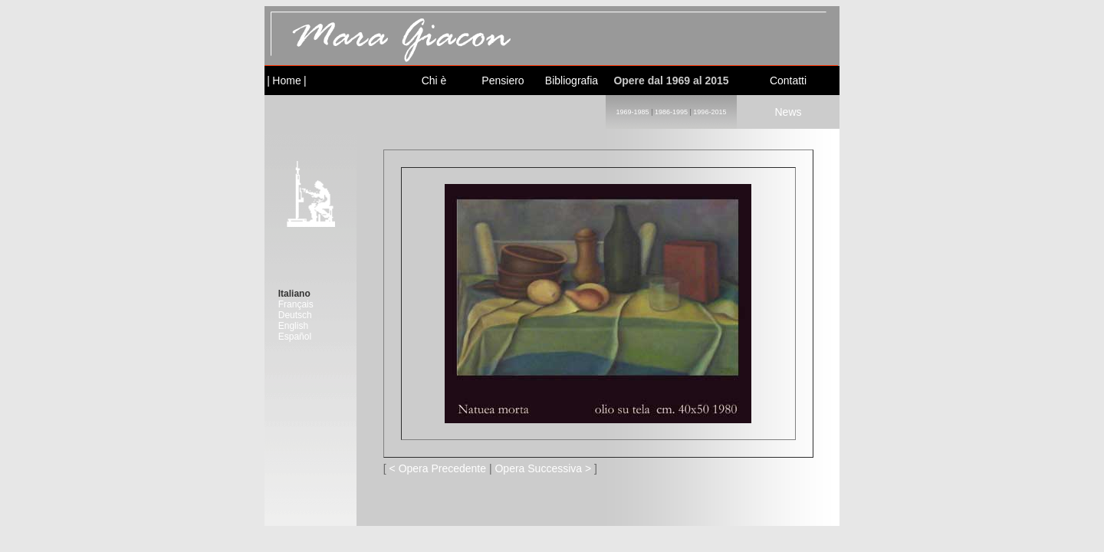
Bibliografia (571, 80)
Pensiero (502, 80)
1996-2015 (709, 112)
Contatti (788, 80)
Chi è (434, 80)
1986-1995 (671, 112)
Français (296, 304)
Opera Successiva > (543, 468)
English (293, 325)
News (787, 112)
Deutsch (295, 315)
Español (294, 336)
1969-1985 (632, 112)
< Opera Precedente (437, 468)
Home (286, 80)
